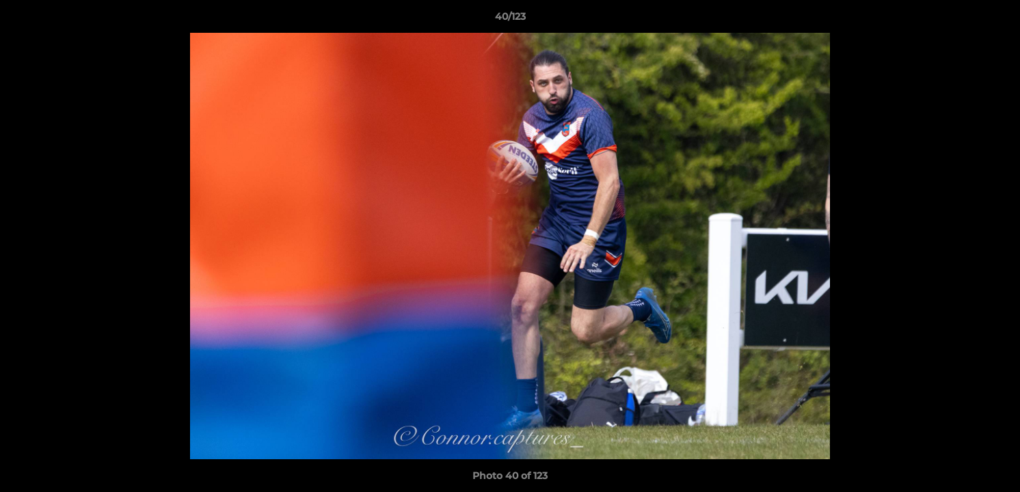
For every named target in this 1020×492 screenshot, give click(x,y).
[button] (995, 20)
